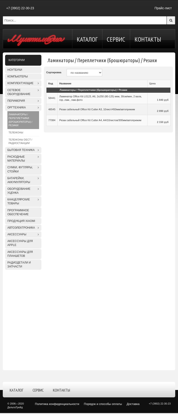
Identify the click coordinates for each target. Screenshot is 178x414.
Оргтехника (16, 107)
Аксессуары (16, 234)
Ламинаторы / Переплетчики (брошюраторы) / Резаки (20, 120)
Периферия (16, 100)
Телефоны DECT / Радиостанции (20, 141)
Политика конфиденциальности (57, 404)
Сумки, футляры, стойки (20, 169)
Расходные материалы (16, 158)
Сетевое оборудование (19, 92)
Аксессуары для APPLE (20, 243)
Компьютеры (17, 76)
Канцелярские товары (18, 201)
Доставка (133, 404)
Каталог (87, 39)
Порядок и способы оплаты (103, 404)
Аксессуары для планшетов (20, 254)
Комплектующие (20, 83)
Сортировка (53, 72)
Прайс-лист (163, 8)
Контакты (148, 39)
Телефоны (16, 132)
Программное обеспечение (18, 212)
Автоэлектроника (21, 227)
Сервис (116, 39)
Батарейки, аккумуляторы (18, 180)
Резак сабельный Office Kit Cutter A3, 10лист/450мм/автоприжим (97, 109)
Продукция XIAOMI (21, 221)
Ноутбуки (14, 69)
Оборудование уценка (19, 190)
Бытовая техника (21, 150)
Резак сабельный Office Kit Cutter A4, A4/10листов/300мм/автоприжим (100, 120)
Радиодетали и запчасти (19, 264)
